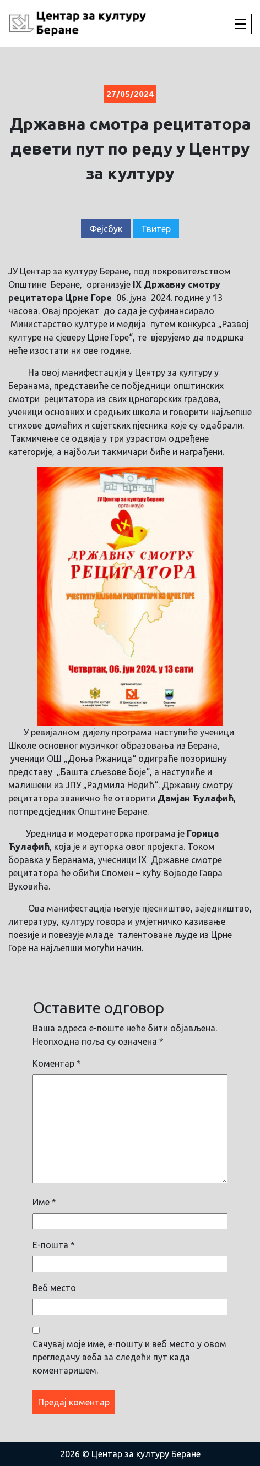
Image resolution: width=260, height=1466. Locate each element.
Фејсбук (105, 229)
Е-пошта (53, 1245)
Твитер (156, 229)
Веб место (54, 1288)
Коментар (56, 1063)
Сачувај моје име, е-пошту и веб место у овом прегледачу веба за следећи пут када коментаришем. (129, 1357)
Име (44, 1202)
